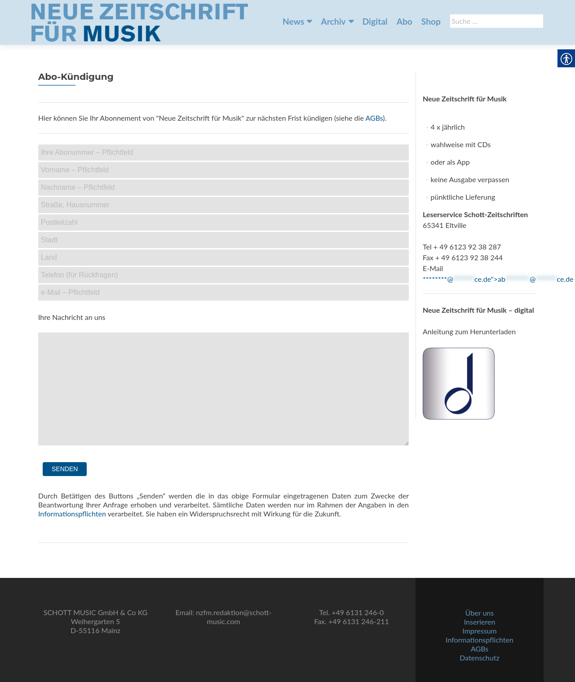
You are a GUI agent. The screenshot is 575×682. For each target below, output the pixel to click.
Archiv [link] (333, 21)
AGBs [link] (374, 118)
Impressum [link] (479, 630)
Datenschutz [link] (479, 657)
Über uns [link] (479, 612)
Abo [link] (404, 21)
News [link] (293, 21)
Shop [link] (431, 21)
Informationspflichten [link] (72, 513)
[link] (139, 21)
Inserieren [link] (479, 621)
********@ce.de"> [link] (498, 279)
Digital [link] (375, 21)
